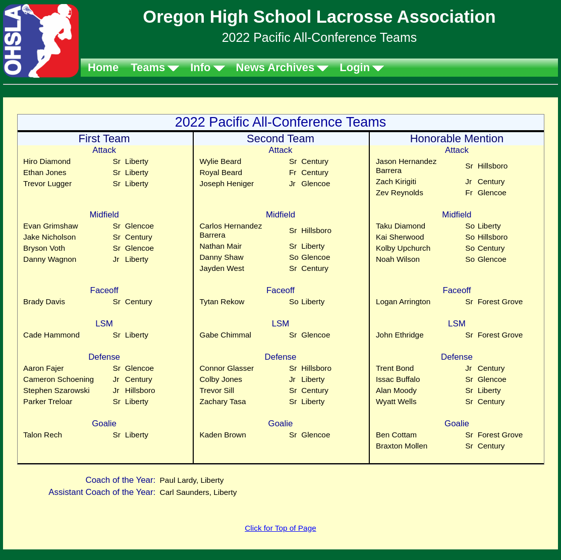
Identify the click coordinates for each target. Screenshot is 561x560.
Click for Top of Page (280, 528)
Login (355, 67)
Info (200, 67)
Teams (148, 67)
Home (103, 67)
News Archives (275, 67)
